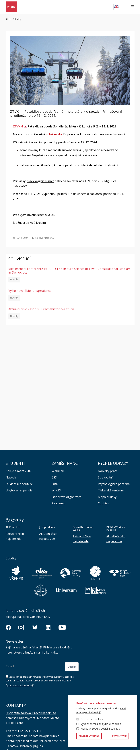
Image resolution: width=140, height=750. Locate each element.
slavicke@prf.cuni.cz (40, 181)
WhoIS (56, 490)
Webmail (58, 471)
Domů (7, 19)
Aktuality (17, 19)
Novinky (14, 279)
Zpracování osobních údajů (20, 685)
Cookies (103, 503)
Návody (11, 477)
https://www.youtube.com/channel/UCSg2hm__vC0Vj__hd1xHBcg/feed (62, 627)
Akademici (58, 503)
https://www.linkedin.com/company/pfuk (48, 627)
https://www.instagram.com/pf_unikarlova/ (21, 627)
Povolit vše (119, 736)
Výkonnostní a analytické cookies (101, 724)
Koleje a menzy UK (18, 471)
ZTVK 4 (18, 126)
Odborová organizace (66, 497)
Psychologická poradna (114, 484)
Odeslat (71, 666)
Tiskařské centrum (111, 490)
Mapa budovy (107, 497)
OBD (55, 484)
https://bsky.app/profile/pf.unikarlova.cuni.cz (34, 627)
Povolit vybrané (89, 736)
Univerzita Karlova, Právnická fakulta (31, 713)
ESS (54, 477)
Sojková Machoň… (44, 237)
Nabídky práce (108, 471)
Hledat (125, 7)
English (116, 7)
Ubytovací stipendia (19, 490)
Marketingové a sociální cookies (100, 728)
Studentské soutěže (19, 484)
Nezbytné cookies (92, 719)
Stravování (105, 477)
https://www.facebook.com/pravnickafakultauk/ (8, 627)
